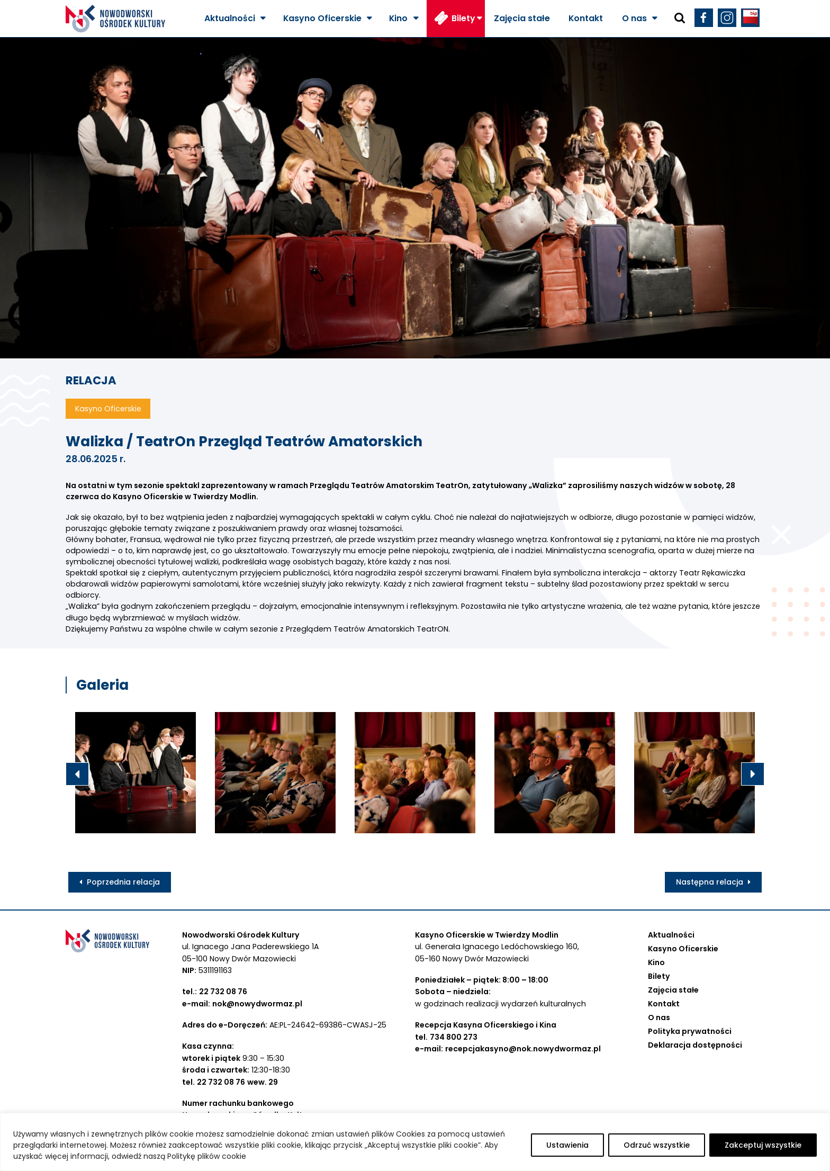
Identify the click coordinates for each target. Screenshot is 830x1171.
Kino (398, 18)
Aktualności (229, 18)
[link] (184, 496)
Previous (77, 774)
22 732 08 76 (223, 991)
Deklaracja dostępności (695, 1045)
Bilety (463, 18)
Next (752, 774)
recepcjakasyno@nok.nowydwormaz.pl (523, 1048)
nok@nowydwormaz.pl (257, 1003)
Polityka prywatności (690, 1031)
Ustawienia (567, 1145)
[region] (415, 1142)
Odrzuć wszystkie (657, 1145)
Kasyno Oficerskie (322, 18)
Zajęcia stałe (522, 18)
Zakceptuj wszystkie (763, 1145)
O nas (634, 18)
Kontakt (586, 18)
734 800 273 (453, 1037)
